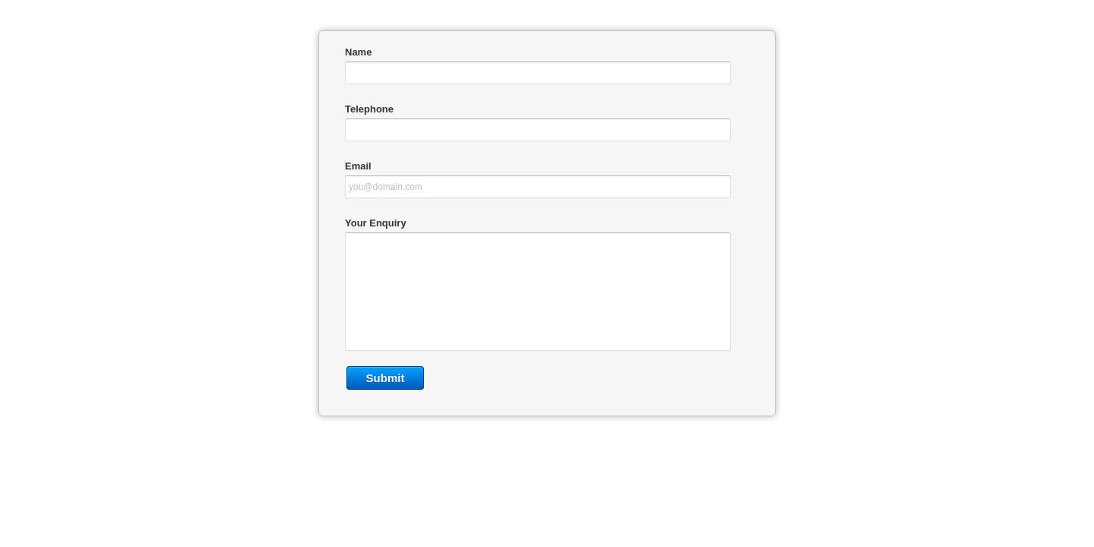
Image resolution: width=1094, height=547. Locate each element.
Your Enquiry (375, 223)
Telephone (369, 109)
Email (358, 166)
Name (358, 52)
